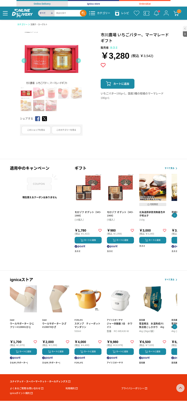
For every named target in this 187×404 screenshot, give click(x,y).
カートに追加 (121, 83)
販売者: (109, 47)
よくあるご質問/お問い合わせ (26, 388)
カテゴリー (22, 24)
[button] (174, 215)
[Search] (67, 13)
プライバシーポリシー (134, 388)
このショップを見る (36, 130)
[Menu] (5, 13)
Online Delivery (42, 3)
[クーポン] (146, 13)
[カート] (176, 13)
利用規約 (72, 388)
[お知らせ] (156, 13)
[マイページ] (166, 13)
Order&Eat (145, 3)
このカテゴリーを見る (66, 130)
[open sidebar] (185, 28)
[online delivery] (22, 13)
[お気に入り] (137, 13)
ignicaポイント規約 (21, 393)
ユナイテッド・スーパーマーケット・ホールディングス (40, 381)
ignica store (93, 3)
